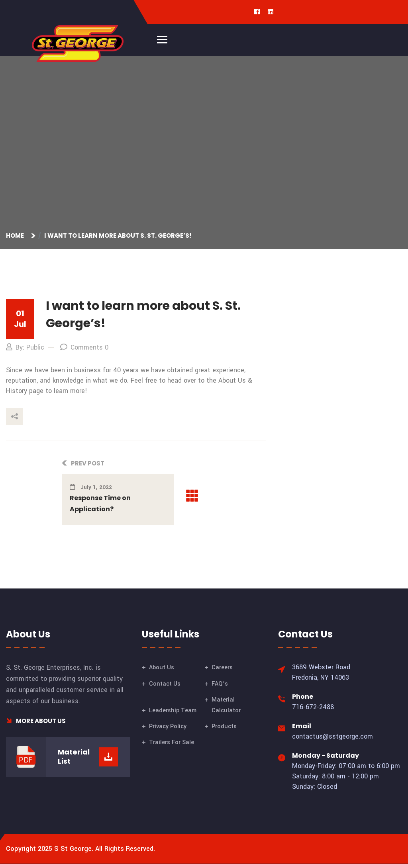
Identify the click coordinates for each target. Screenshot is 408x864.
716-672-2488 (313, 707)
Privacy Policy (167, 726)
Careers (222, 667)
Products (224, 726)
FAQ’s (220, 684)
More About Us (36, 720)
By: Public (25, 347)
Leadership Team (172, 710)
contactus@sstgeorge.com (332, 736)
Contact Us (164, 684)
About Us (161, 667)
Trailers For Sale (171, 742)
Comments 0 (84, 347)
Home (16, 235)
